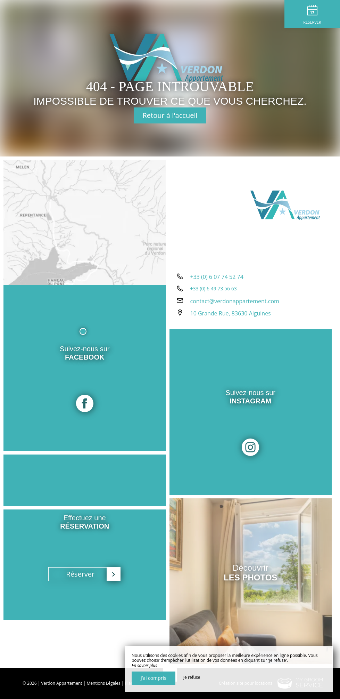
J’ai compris (153, 678)
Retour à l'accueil (170, 115)
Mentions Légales (103, 683)
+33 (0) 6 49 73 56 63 (213, 288)
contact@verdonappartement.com (234, 301)
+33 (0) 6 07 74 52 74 (216, 277)
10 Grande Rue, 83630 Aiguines (230, 313)
